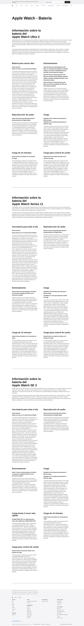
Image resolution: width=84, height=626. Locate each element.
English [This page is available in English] (71, 624)
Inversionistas (59, 613)
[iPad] (21, 5)
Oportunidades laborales (61, 611)
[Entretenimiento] (51, 5)
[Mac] (17, 5)
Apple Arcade (29, 611)
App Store (28, 617)
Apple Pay (13, 614)
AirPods (13, 607)
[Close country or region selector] (71, 2)
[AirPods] (37, 5)
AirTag (13, 610)
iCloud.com (29, 602)
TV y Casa (13, 609)
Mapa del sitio (48, 624)
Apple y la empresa (45, 601)
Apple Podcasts (29, 614)
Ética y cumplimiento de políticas (62, 614)
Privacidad (58, 604)
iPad (12, 602)
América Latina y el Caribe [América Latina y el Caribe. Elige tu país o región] (64, 624)
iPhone (13, 604)
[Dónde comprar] (65, 5)
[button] (53, 2)
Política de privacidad (36, 624)
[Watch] (31, 5)
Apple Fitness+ (29, 613)
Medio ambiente (59, 602)
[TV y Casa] (43, 5)
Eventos (58, 616)
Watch (13, 605)
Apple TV (28, 608)
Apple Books (29, 616)
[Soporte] (58, 5)
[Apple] (12, 5)
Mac (12, 601)
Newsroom (58, 608)
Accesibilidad (59, 601)
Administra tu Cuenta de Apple (32, 601)
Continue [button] (67, 2)
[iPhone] (26, 5)
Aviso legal (43, 624)
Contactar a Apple (60, 617)
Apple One (28, 606)
